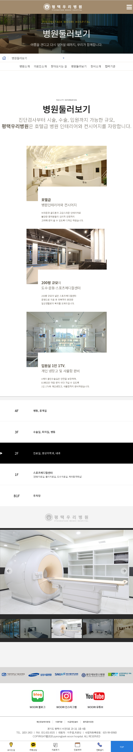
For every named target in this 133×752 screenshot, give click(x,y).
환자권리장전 (88, 721)
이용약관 (58, 721)
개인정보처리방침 (43, 721)
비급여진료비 (73, 721)
